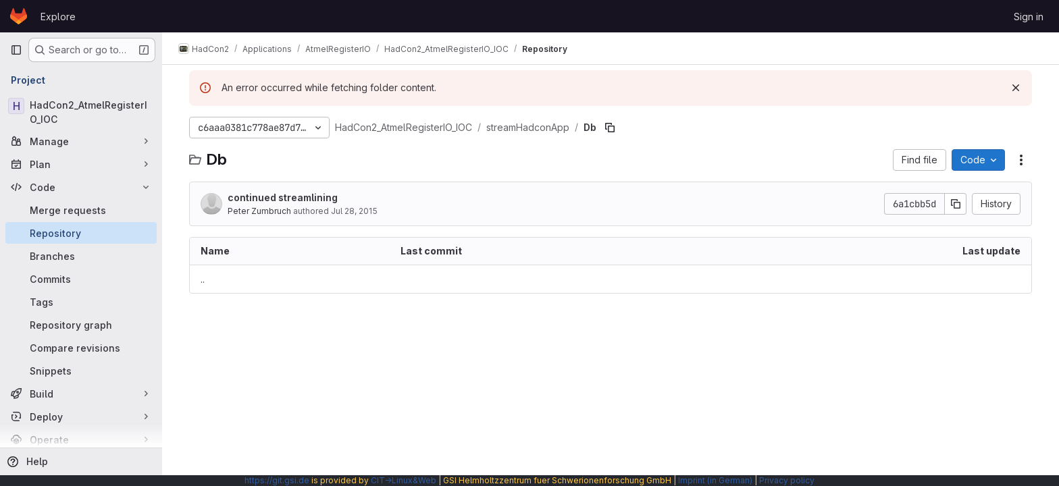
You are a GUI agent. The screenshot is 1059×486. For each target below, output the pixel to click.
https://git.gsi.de (276, 480)
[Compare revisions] (81, 347)
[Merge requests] (81, 210)
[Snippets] (81, 370)
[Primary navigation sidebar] (16, 50)
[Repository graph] (81, 324)
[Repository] (81, 233)
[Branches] (81, 256)
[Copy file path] (610, 127)
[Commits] (81, 279)
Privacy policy (787, 480)
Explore (58, 16)
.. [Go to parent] (203, 279)
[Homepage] (18, 16)
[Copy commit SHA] (955, 204)
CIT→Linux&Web (403, 480)
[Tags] (81, 302)
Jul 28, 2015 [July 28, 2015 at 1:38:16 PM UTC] (354, 211)
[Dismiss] (1016, 88)
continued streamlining (283, 197)
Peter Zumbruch (259, 211)
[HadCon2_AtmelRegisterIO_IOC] (81, 112)
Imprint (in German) (715, 480)
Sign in (1028, 16)
